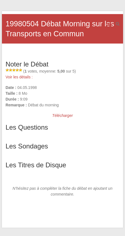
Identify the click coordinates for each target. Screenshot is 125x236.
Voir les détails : (19, 77)
